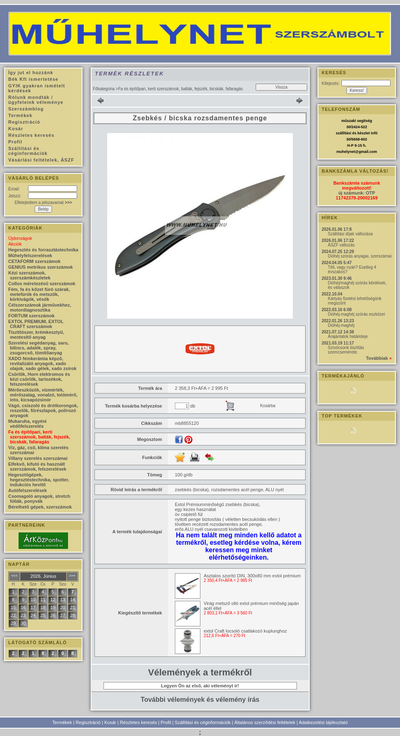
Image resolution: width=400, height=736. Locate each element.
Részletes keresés (138, 722)
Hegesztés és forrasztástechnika (43, 249)
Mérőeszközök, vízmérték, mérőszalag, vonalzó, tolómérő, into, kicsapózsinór (43, 394)
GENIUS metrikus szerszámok (40, 267)
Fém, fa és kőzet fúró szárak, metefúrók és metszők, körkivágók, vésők (39, 294)
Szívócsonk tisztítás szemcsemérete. (346, 349)
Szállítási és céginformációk (203, 722)
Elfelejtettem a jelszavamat (43, 202)
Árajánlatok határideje (348, 336)
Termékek (62, 722)
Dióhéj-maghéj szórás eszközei (356, 314)
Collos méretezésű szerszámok (41, 283)
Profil (166, 722)
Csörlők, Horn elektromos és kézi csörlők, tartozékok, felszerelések (39, 379)
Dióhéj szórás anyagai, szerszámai (360, 256)
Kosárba (267, 405)
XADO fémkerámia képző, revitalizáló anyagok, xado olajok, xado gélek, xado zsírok (42, 363)
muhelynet (345, 152)
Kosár (110, 722)
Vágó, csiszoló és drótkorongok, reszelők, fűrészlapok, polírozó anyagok (43, 410)
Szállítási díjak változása (350, 234)
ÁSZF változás (341, 245)
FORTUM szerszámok (31, 315)
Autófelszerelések (27, 490)
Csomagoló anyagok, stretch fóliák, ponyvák (39, 499)
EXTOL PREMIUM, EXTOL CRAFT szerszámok (36, 324)
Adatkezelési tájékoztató (323, 722)
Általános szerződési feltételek (264, 722)
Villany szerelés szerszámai (38, 458)
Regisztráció (88, 722)
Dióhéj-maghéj (341, 325)
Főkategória (104, 89)
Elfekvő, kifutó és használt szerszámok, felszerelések (37, 466)
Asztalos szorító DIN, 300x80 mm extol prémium (252, 575)
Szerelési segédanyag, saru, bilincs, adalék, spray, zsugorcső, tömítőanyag (38, 347)
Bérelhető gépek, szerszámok (40, 506)
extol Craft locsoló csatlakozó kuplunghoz (245, 630)
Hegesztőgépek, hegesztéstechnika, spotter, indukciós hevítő (38, 479)
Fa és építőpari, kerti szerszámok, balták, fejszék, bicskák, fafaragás (39, 436)
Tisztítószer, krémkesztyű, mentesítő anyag (36, 335)
